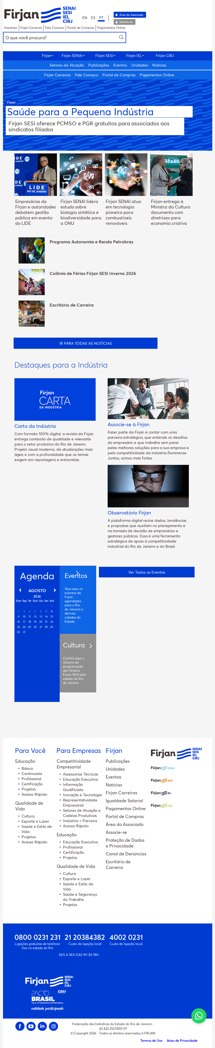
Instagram (53, 1026)
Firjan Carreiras (31, 28)
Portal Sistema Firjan (39, 15)
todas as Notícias (108, 343)
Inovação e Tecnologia (82, 794)
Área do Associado (131, 15)
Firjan (46, 55)
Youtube (31, 1026)
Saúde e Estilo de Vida (37, 829)
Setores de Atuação (67, 65)
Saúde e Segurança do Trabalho (80, 897)
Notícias (159, 65)
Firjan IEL (134, 55)
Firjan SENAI (72, 55)
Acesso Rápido (34, 794)
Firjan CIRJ (165, 55)
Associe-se (126, 22)
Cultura (28, 816)
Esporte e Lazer (35, 821)
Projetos (29, 789)
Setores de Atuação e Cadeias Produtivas (82, 813)
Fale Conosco (54, 28)
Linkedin (42, 1026)
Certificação (32, 783)
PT (101, 17)
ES (93, 17)
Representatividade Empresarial (80, 802)
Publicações (98, 65)
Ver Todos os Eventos (146, 571)
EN (84, 17)
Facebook (20, 1026)
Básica (27, 768)
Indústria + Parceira (80, 820)
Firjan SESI (104, 55)
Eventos (120, 65)
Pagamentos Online (111, 28)
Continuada (32, 773)
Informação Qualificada (73, 787)
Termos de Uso (151, 1040)
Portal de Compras (80, 28)
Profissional (31, 778)
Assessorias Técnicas (80, 774)
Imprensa (10, 28)
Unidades (139, 65)
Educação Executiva (80, 779)
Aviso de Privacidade (182, 1040)
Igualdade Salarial (124, 800)
